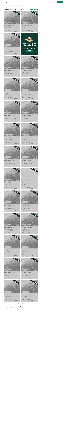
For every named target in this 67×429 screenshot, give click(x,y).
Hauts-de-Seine (14, 307)
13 (21, 305)
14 (22, 305)
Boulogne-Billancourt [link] (21, 307)
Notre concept (42, 2)
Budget (41, 5)
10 (18, 305)
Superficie (35, 5)
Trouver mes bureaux (26, 2)
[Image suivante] (18, 17)
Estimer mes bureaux (35, 2)
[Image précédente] (5, 17)
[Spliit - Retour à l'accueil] (5, 2)
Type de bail (28, 5)
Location (22, 5)
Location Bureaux (7, 307)
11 (19, 305)
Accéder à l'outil (29, 50)
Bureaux (17, 5)
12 (20, 305)
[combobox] (24, 9)
